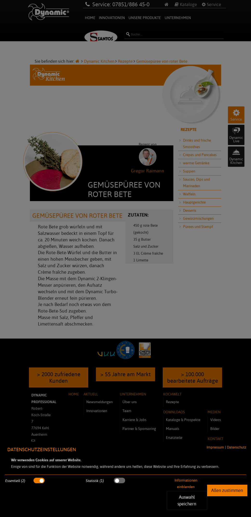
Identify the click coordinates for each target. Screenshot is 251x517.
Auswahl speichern (186, 500)
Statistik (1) (95, 480)
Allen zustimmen (227, 490)
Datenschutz (236, 447)
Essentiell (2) (15, 480)
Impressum (215, 447)
